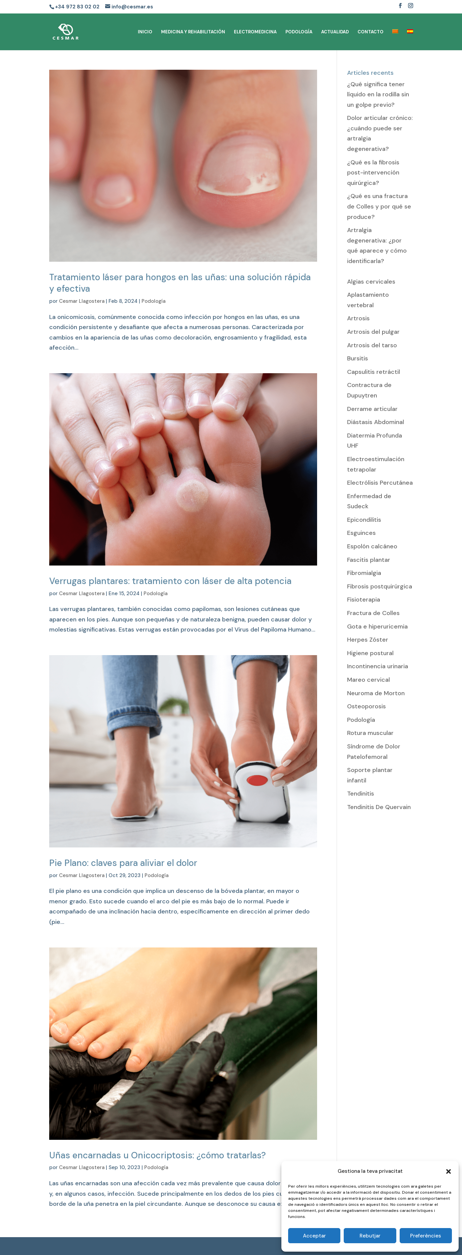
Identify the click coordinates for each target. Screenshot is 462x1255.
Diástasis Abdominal (375, 422)
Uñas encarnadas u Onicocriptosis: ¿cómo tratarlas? (157, 1155)
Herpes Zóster (367, 640)
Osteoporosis (366, 706)
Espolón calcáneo (372, 546)
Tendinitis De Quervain (379, 807)
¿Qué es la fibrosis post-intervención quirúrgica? (373, 172)
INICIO (145, 32)
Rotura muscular (370, 733)
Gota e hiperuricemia (377, 626)
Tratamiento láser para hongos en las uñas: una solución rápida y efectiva (180, 282)
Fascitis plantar (368, 560)
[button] (448, 1171)
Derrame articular (372, 409)
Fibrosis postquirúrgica (379, 586)
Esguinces (361, 533)
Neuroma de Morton (376, 693)
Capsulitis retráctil (373, 372)
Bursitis (357, 358)
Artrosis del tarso (372, 345)
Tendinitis (360, 794)
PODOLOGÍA (298, 32)
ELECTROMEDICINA (255, 32)
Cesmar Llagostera (81, 301)
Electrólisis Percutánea (380, 483)
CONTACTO (370, 32)
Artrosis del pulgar (373, 332)
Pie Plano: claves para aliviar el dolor (123, 863)
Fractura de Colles (373, 613)
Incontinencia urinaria (377, 666)
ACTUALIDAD (335, 32)
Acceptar (314, 1235)
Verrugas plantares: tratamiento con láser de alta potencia (170, 581)
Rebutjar (370, 1235)
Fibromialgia (364, 573)
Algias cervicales (371, 282)
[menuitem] (395, 39)
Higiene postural (370, 653)
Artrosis (358, 318)
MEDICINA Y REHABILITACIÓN (193, 32)
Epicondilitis (364, 520)
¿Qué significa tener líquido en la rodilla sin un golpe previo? (378, 94)
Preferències (425, 1235)
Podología (153, 301)
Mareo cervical (368, 680)
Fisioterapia (363, 600)
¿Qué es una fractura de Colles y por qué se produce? (379, 206)
